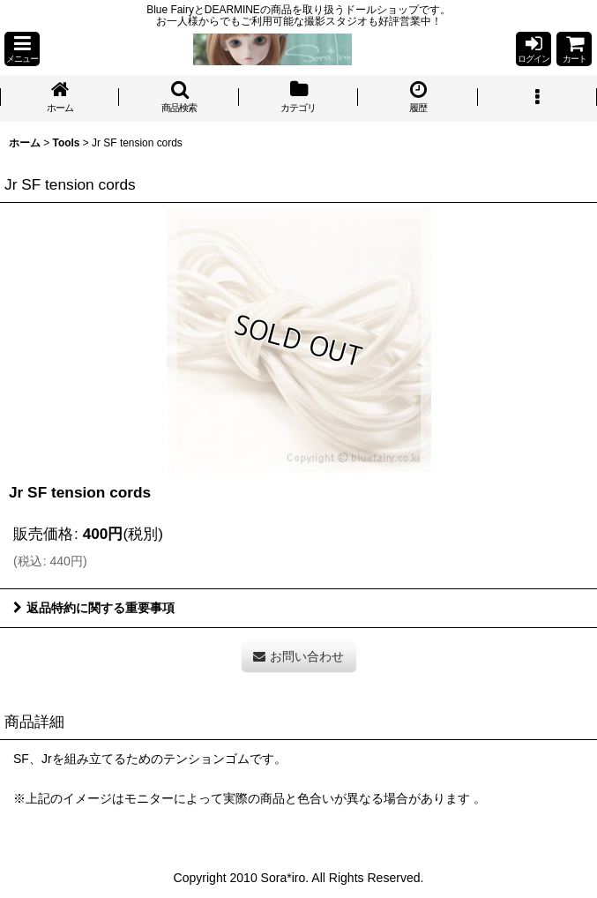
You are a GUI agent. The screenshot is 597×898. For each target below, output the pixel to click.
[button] (22, 49)
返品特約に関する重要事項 (94, 608)
